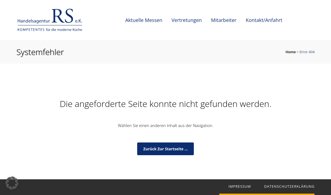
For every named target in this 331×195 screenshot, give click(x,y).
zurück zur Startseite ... (165, 148)
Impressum (240, 186)
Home (290, 51)
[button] (12, 183)
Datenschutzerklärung (289, 186)
